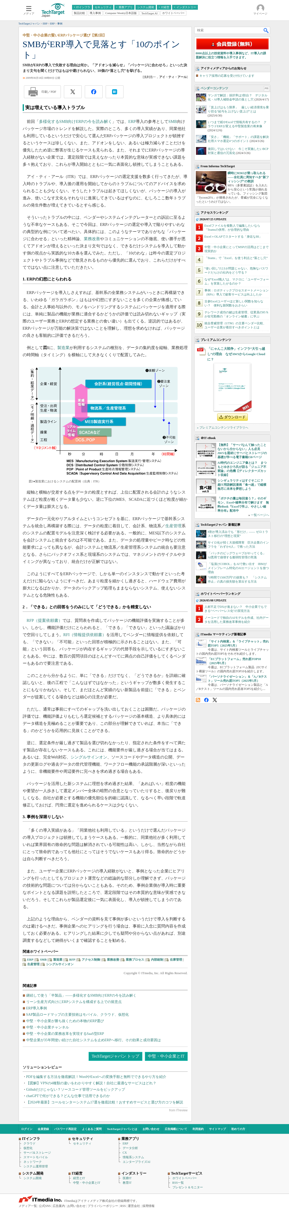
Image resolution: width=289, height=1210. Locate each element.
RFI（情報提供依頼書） (84, 635)
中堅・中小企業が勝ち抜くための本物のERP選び (65, 1021)
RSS (198, 700)
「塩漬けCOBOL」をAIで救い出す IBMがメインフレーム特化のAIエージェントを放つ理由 (238, 568)
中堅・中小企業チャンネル (47, 1027)
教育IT (127, 1183)
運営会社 (134, 1206)
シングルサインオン (89, 757)
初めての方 (238, 1128)
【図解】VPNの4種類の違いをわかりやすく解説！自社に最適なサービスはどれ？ (91, 1083)
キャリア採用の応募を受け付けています (226, 76)
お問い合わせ (151, 1128)
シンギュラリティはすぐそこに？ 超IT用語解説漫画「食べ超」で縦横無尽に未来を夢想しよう (242, 485)
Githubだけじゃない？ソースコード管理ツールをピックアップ (75, 1089)
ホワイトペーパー (184, 1178)
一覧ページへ (260, 515)
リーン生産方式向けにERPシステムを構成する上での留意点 (74, 1002)
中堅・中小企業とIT (166, 1056)
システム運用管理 (35, 1166)
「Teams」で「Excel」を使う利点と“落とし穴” (236, 258)
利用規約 (198, 1128)
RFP (72, 959)
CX (125, 1152)
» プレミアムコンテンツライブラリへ (222, 427)
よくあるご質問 (92, 1128)
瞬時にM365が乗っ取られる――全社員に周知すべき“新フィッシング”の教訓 (248, 177)
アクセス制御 (91, 959)
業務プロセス (135, 959)
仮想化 (28, 1148)
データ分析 (130, 1148)
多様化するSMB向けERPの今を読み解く (75, 121)
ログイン (26, 1128)
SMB (172, 121)
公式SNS (45, 1206)
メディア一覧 (28, 1206)
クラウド (29, 1143)
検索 (266, 30)
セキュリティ (82, 1143)
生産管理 (173, 526)
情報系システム (133, 1157)
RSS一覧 (178, 1183)
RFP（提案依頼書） (44, 620)
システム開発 (32, 1178)
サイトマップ (217, 1128)
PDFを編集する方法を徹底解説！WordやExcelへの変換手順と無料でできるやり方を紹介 (96, 1077)
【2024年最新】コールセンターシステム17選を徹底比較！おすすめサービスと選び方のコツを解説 (104, 1102)
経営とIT (79, 1178)
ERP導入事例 (36, 1008)
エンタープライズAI (136, 1162)
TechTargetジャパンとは (122, 1128)
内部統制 (157, 959)
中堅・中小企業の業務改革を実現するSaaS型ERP (65, 1034)
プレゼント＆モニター (187, 1187)
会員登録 (43, 1128)
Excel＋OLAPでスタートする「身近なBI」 (233, 236)
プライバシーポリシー (103, 1206)
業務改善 (92, 239)
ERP (132, 121)
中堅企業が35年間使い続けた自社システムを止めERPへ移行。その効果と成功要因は (93, 1040)
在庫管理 (176, 959)
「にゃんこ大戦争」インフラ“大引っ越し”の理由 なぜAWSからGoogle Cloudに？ (236, 354)
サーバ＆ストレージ (37, 1152)
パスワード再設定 (65, 1128)
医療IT (127, 1178)
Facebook (206, 700)
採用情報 (148, 1206)
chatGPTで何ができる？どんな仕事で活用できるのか (68, 1096)
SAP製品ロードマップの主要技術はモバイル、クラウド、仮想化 (77, 1014)
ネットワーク (32, 1162)
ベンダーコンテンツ (214, 88)
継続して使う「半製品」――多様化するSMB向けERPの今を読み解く (81, 995)
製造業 (63, 347)
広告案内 (59, 1206)
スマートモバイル (35, 1157)
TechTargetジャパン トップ (115, 1056)
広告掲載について (176, 1128)
